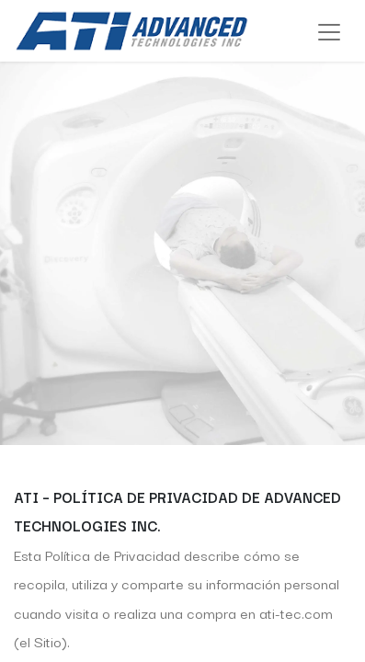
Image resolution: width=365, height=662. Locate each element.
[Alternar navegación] (329, 30)
